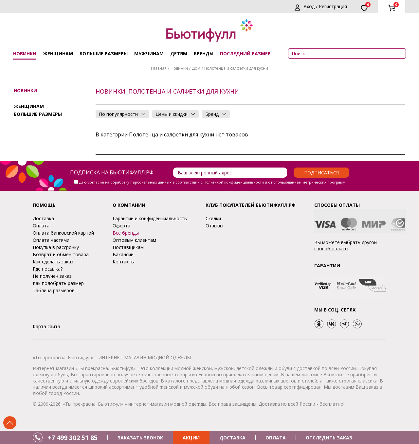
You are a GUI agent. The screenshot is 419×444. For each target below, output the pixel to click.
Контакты (124, 261)
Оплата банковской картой (63, 233)
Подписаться (321, 172)
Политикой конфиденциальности (234, 182)
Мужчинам (149, 53)
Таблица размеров (54, 290)
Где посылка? (48, 269)
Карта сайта (46, 326)
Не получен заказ (52, 276)
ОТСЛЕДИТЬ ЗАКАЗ (329, 438)
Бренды (203, 53)
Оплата (41, 225)
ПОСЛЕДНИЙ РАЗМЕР (245, 53)
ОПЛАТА (275, 438)
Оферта (121, 225)
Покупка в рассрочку (56, 247)
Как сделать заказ (53, 261)
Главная (159, 68)
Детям (178, 53)
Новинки (24, 53)
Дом (196, 68)
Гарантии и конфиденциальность (150, 218)
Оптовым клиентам (134, 240)
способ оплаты (331, 248)
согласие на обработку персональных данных (130, 182)
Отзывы (214, 225)
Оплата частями (51, 240)
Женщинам (58, 53)
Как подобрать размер (58, 283)
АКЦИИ (191, 438)
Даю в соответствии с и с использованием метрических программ (212, 182)
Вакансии (123, 254)
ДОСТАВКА (232, 438)
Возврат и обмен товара (61, 254)
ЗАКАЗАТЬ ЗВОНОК (140, 438)
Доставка (43, 218)
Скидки (213, 218)
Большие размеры (104, 53)
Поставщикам (128, 247)
